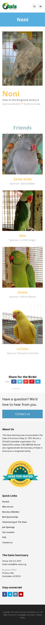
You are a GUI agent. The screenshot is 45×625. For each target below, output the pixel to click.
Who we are (7, 506)
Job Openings (8, 527)
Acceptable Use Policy (26, 615)
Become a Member (11, 512)
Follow (16, 387)
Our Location (8, 532)
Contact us (22, 414)
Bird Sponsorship (10, 517)
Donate (5, 501)
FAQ (4, 537)
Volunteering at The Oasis (14, 522)
